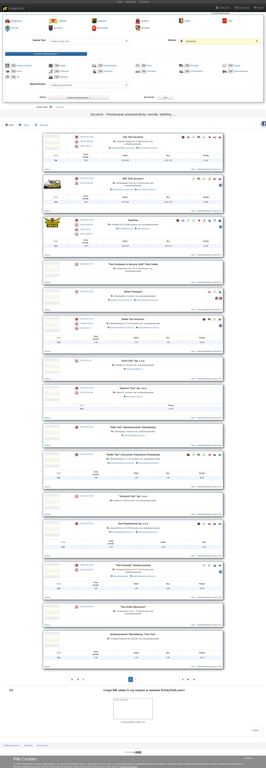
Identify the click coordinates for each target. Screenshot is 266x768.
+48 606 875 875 (88, 323)
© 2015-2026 (133, 752)
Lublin (187, 21)
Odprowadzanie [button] (241, 71)
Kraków (145, 21)
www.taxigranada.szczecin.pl (143, 576)
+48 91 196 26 (87, 360)
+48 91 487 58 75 (88, 319)
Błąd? (191, 169)
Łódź (229, 21)
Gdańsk (62, 21)
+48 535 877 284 (88, 291)
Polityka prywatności (12, 745)
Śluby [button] (149, 65)
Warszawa (102, 28)
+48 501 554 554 (88, 569)
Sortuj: (43, 97)
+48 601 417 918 (88, 496)
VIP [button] (18, 77)
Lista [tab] (9, 125)
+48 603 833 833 (88, 224)
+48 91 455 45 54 (88, 565)
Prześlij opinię (42, 745)
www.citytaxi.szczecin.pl (148, 148)
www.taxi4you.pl (143, 229)
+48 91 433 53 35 (88, 137)
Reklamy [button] (64, 77)
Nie (13, 65)
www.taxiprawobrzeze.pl (147, 532)
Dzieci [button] (19, 71)
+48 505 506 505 (88, 141)
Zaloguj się (242, 7)
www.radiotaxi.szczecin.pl (148, 327)
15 (166, 98)
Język (258, 7)
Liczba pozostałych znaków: (131, 722)
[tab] (24, 124)
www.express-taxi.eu (134, 396)
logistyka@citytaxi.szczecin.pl (122, 148)
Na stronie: (149, 97)
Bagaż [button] (63, 65)
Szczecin (58, 28)
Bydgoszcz (16, 21)
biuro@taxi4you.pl (126, 229)
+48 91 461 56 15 (88, 523)
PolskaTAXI (14, 8)
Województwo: (38, 84)
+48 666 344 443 (88, 607)
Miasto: (172, 40)
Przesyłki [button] (194, 65)
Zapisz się (223, 7)
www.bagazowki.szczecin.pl (147, 300)
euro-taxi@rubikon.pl (134, 369)
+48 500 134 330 (88, 392)
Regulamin (28, 745)
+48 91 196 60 (87, 146)
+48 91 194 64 (87, 229)
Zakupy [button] (237, 65)
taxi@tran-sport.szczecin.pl (121, 300)
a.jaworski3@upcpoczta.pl (134, 435)
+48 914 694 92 (87, 234)
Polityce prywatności (128, 767)
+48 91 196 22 (87, 328)
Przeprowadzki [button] (110, 65)
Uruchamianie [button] (196, 71)
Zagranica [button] (107, 71)
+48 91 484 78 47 (88, 427)
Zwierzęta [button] (64, 71)
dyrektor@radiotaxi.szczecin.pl (122, 327)
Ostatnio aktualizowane (79, 98)
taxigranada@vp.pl (120, 576)
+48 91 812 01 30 (88, 178)
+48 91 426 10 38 (88, 388)
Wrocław (145, 28)
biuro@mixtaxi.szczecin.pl (122, 189)
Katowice (102, 21)
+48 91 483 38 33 (88, 220)
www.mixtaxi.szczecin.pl (146, 189)
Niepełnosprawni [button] (24, 65)
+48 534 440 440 (88, 183)
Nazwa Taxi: (39, 40)
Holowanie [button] (151, 71)
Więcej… (50, 169)
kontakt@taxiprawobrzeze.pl (122, 532)
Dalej (256, 730)
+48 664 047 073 (88, 264)
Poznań (14, 28)
